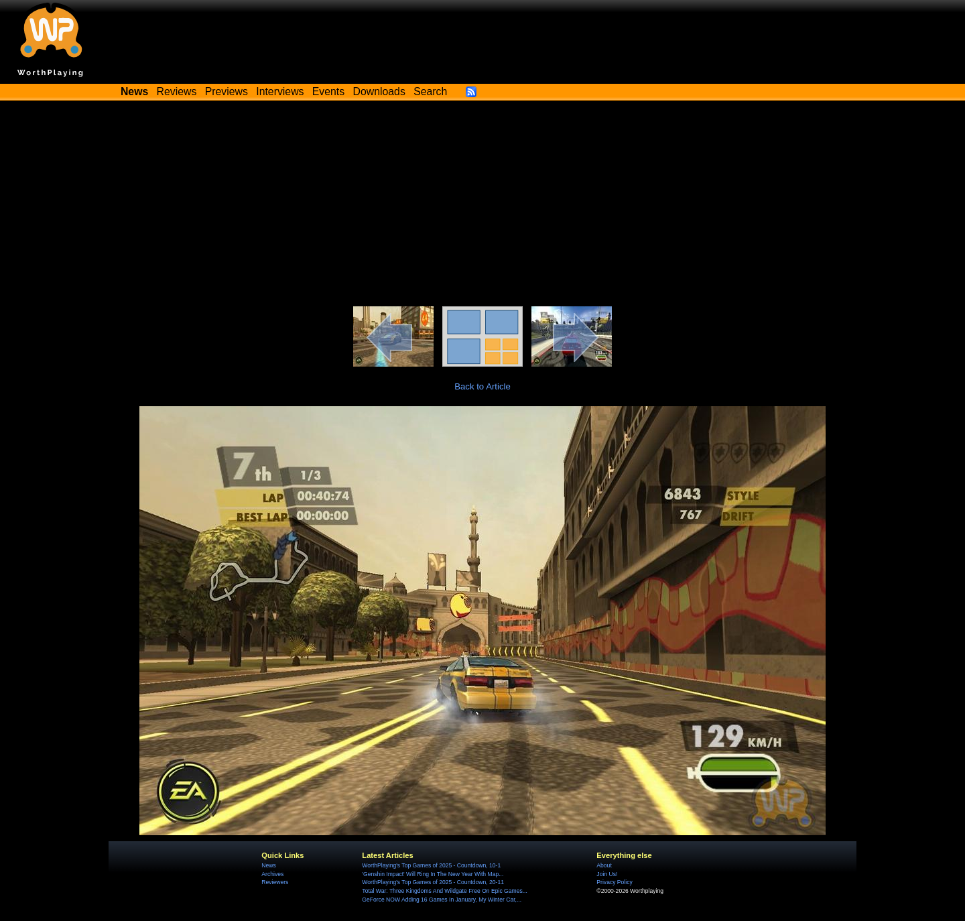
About (603, 865)
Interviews (280, 91)
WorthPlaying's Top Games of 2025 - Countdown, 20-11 (433, 882)
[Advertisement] (482, 206)
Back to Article (482, 386)
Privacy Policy (614, 882)
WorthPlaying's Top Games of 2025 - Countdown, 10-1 (431, 865)
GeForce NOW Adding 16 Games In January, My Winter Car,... (441, 899)
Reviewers (274, 882)
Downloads (379, 91)
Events (328, 91)
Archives (272, 874)
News (268, 865)
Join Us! (606, 874)
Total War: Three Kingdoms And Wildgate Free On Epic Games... (444, 890)
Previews (226, 91)
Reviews (177, 91)
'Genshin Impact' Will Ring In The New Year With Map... (432, 874)
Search (430, 91)
